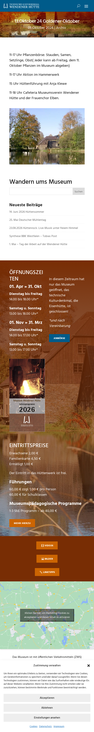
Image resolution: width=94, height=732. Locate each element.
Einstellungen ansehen (47, 718)
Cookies (33, 726)
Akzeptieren (47, 698)
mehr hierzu (22, 523)
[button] (88, 665)
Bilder (49, 559)
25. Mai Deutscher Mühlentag (27, 220)
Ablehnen (47, 708)
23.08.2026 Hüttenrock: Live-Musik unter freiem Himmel (43, 228)
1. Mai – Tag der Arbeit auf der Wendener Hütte (38, 244)
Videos (49, 546)
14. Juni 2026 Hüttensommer (26, 212)
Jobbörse (59, 338)
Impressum (59, 726)
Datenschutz (45, 726)
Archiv (61, 28)
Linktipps (49, 572)
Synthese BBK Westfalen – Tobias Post (33, 236)
